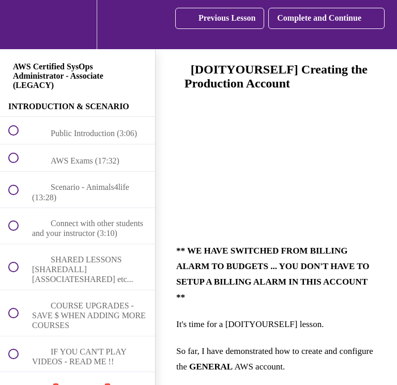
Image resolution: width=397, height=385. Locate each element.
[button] (19, 24)
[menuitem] (77, 24)
